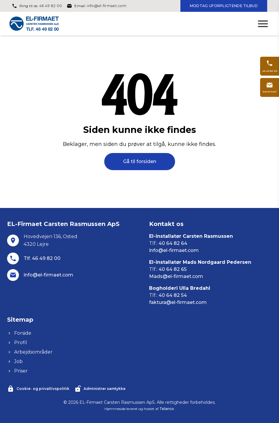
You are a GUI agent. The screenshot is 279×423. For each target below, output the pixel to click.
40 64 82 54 (173, 295)
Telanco (166, 408)
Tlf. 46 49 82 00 (42, 258)
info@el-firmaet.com (106, 6)
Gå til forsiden (139, 161)
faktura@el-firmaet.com (178, 302)
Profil (17, 342)
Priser (17, 371)
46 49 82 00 (50, 6)
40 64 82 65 (173, 269)
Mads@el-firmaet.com (176, 276)
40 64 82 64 (173, 243)
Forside (19, 333)
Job (15, 361)
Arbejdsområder (30, 352)
